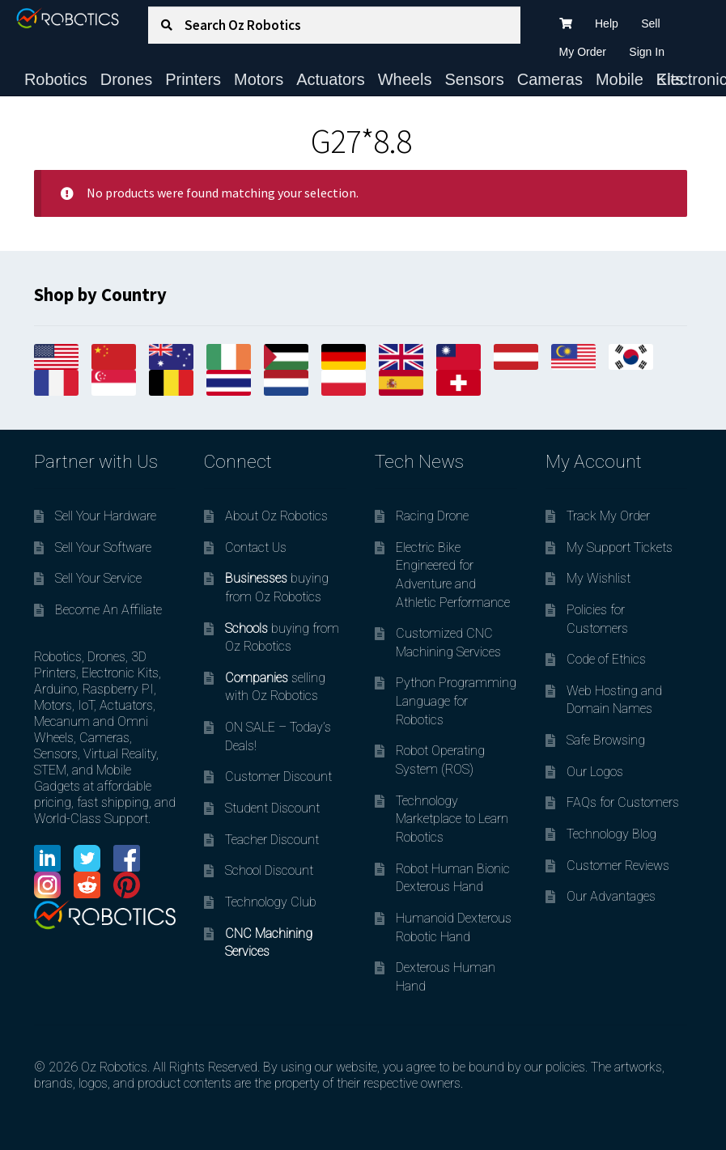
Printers (193, 79)
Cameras (550, 79)
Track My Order (608, 516)
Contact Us (256, 547)
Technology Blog (611, 834)
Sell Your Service (98, 578)
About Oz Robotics (276, 516)
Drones (126, 79)
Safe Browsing (606, 740)
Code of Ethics (606, 659)
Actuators (330, 79)
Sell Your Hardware (105, 516)
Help (606, 23)
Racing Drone (432, 516)
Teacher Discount (272, 839)
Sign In (646, 51)
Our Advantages (611, 896)
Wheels (405, 79)
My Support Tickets (620, 547)
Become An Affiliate (108, 609)
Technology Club (270, 902)
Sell (650, 23)
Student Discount (272, 808)
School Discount (269, 870)
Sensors (473, 79)
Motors (258, 79)
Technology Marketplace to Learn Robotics (452, 819)
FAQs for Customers (623, 802)
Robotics (55, 79)
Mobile (619, 79)
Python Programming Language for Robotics (456, 701)
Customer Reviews (618, 865)
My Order (582, 51)
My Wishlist (598, 578)
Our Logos (595, 771)
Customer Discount (278, 776)
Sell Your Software (103, 547)
